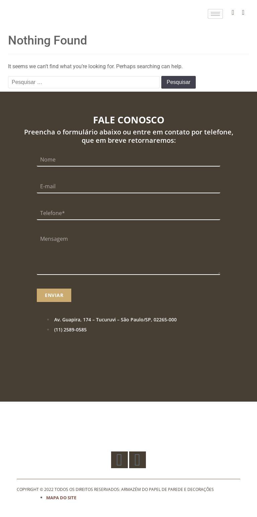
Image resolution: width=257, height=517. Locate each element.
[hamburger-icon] (215, 14)
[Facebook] (233, 12)
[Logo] (32, 13)
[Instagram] (243, 12)
